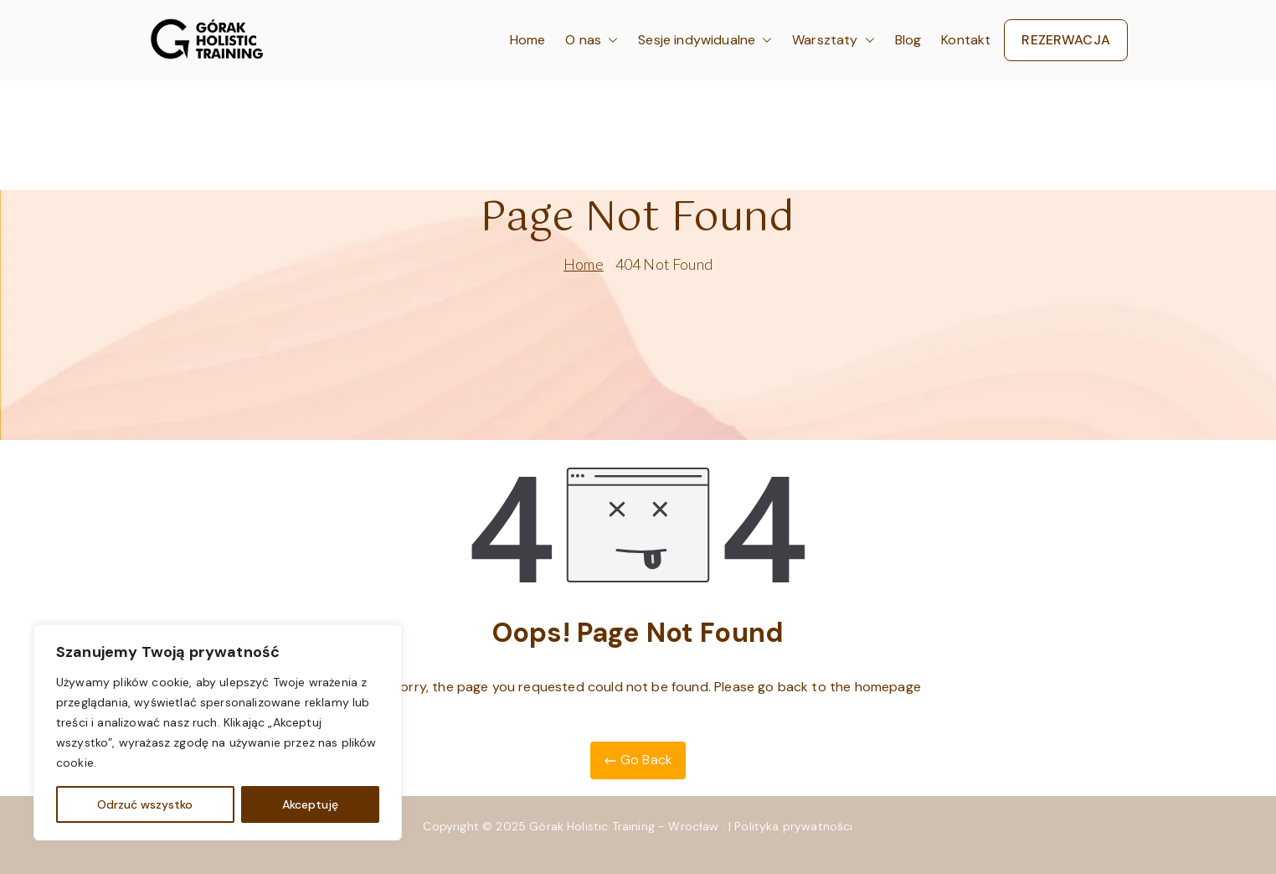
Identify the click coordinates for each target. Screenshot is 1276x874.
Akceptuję (310, 804)
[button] (609, 40)
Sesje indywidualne (705, 40)
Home (528, 40)
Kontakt (965, 40)
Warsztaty (833, 40)
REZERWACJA (1065, 40)
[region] (217, 732)
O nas (591, 40)
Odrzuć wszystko (145, 804)
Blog (908, 40)
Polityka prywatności (793, 826)
